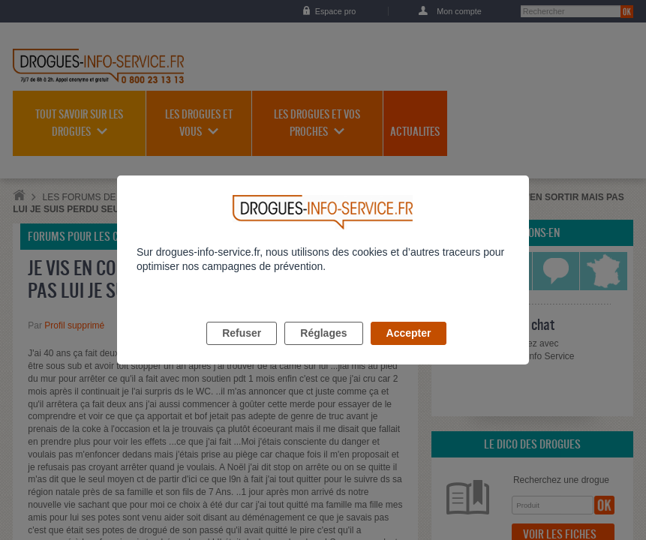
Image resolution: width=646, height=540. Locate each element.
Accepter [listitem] (408, 350)
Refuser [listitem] (241, 350)
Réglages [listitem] (323, 350)
